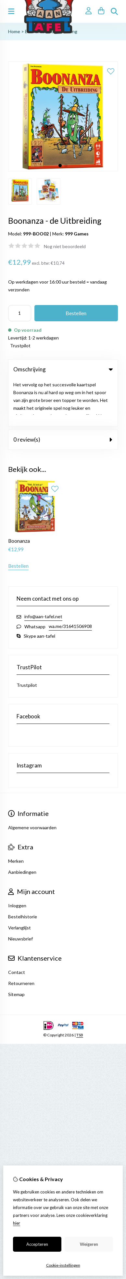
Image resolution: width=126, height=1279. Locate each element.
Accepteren (37, 1244)
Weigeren (89, 1244)
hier (16, 1223)
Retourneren (21, 936)
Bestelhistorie (22, 870)
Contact (16, 925)
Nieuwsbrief (20, 892)
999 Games (77, 233)
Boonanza (19, 494)
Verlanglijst (19, 881)
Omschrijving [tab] (63, 369)
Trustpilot (20, 345)
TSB (79, 988)
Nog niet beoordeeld (65, 246)
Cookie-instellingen (63, 1265)
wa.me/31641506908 (70, 579)
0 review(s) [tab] (63, 392)
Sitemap (16, 947)
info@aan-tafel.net (43, 569)
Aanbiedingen (22, 825)
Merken (16, 814)
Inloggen (17, 858)
